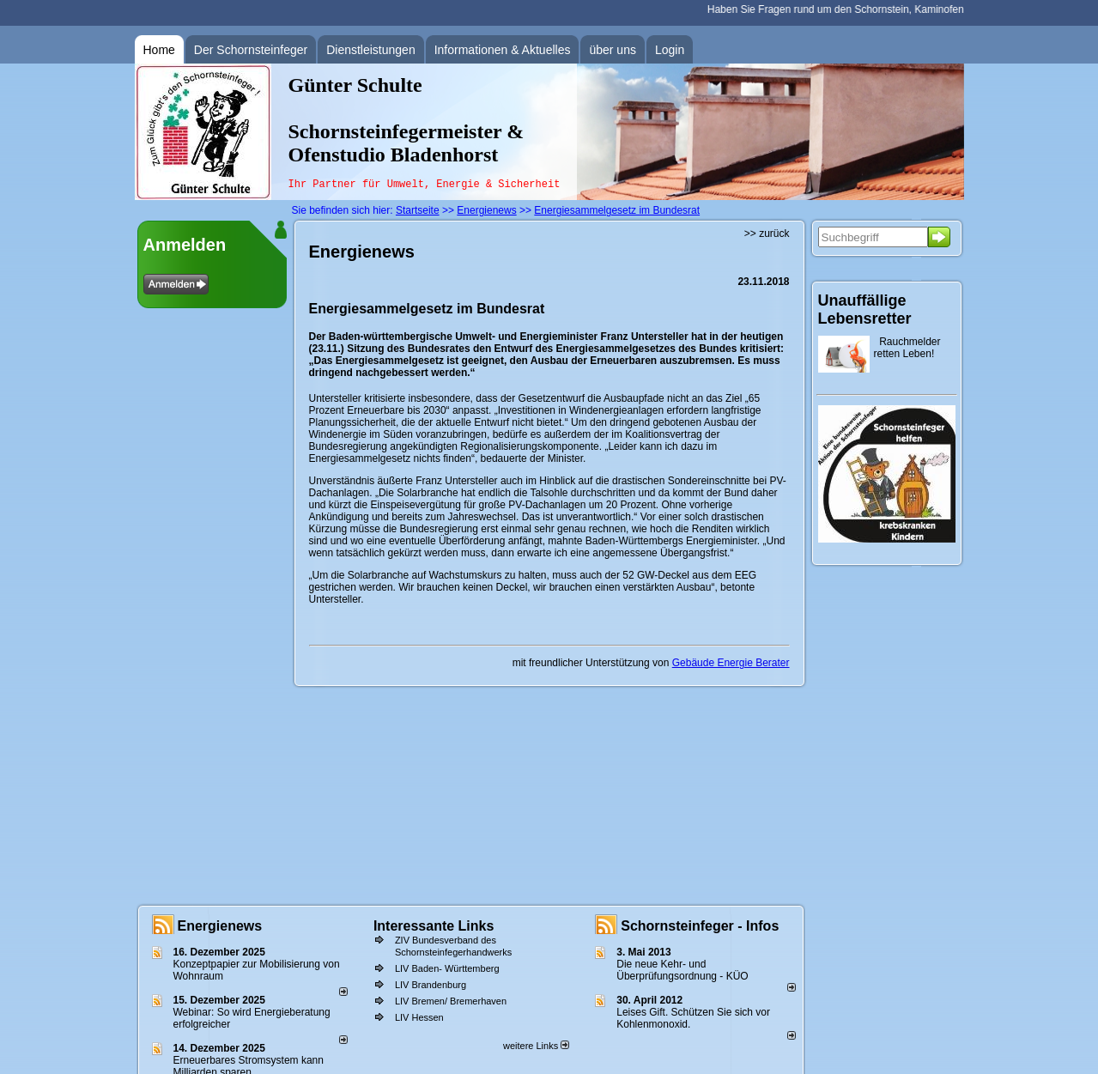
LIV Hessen (419, 1017)
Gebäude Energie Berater (731, 663)
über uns (612, 50)
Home (159, 50)
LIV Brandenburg (430, 985)
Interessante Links (433, 926)
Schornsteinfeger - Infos (700, 926)
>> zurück (767, 234)
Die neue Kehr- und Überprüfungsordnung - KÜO (682, 970)
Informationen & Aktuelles (502, 50)
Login (669, 50)
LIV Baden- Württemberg (447, 968)
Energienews (220, 926)
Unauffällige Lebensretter (865, 309)
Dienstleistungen (371, 50)
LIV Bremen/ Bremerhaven (451, 1001)
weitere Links (536, 1046)
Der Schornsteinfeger (250, 50)
